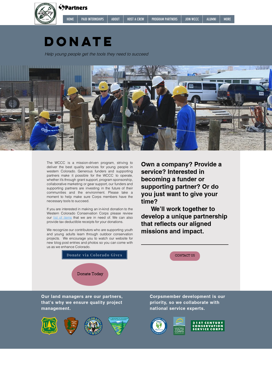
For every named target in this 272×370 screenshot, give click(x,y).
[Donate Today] (90, 274)
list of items (62, 217)
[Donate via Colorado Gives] (95, 254)
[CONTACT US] (185, 256)
